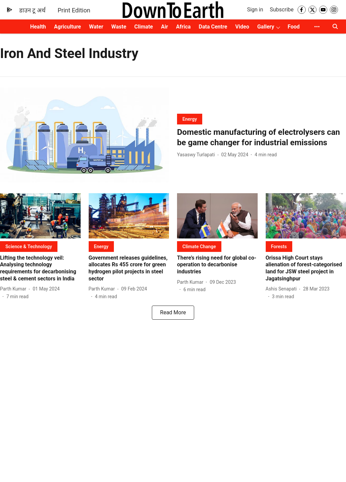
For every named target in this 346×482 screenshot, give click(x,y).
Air (164, 26)
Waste (118, 26)
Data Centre (213, 26)
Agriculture (67, 26)
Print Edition (74, 10)
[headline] (261, 137)
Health (38, 26)
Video (242, 26)
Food (294, 26)
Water (96, 26)
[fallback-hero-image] (84, 135)
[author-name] (197, 154)
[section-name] (189, 119)
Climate (143, 26)
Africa (183, 26)
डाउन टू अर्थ (32, 10)
